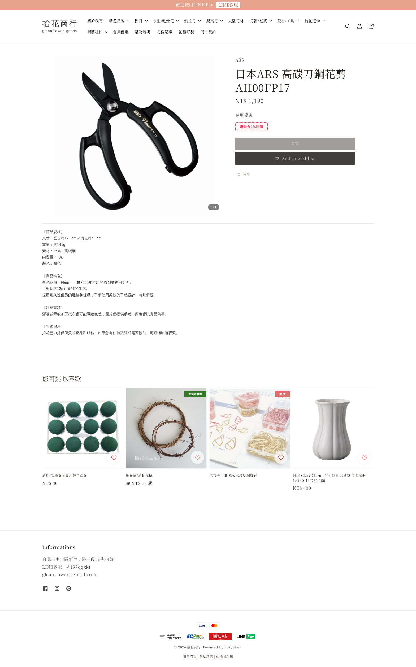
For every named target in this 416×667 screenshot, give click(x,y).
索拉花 (190, 20)
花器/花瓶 (258, 20)
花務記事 (164, 31)
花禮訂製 (186, 31)
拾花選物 (312, 20)
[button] (348, 26)
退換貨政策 (224, 656)
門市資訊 (208, 31)
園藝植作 (95, 31)
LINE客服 (228, 5)
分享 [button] (242, 174)
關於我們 (95, 20)
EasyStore (233, 647)
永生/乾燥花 (163, 20)
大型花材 (236, 20)
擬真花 (212, 20)
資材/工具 (285, 20)
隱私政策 (206, 656)
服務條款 (189, 656)
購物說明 (142, 31)
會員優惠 (120, 31)
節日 (138, 20)
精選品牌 (116, 20)
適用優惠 (244, 115)
